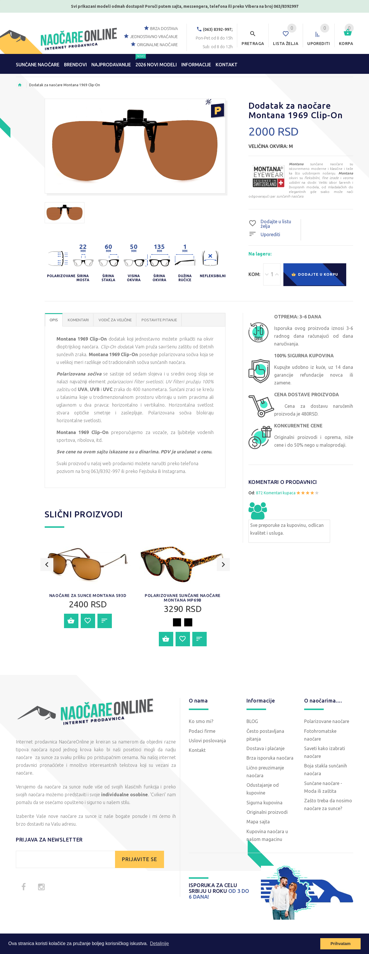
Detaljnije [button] (159, 943)
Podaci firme (202, 731)
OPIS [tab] (54, 320)
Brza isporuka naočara (269, 757)
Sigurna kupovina (264, 802)
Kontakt (197, 750)
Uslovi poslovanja (207, 740)
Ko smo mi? (201, 721)
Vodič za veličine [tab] (115, 320)
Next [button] (223, 585)
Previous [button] (46, 585)
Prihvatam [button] (340, 943)
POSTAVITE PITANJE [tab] (159, 320)
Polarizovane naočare (326, 721)
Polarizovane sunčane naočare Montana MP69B (183, 597)
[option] (64, 212)
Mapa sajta (258, 821)
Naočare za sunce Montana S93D (87, 595)
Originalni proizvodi (267, 812)
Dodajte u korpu (314, 275)
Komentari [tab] (78, 320)
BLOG (252, 721)
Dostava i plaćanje (265, 748)
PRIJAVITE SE (139, 859)
